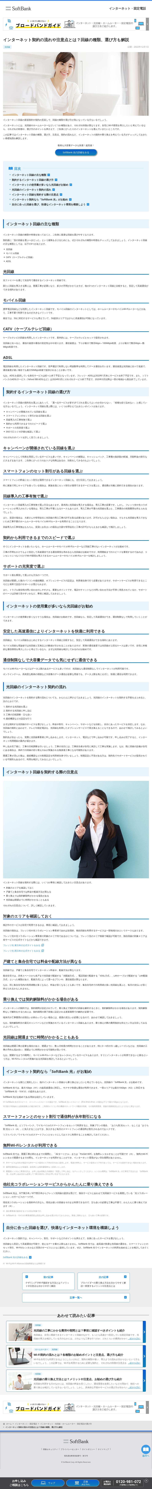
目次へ (145, 1451)
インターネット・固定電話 (127, 8)
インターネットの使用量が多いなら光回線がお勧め (40, 184)
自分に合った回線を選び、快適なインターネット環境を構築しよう (49, 204)
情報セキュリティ (50, 1449)
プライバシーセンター (70, 1449)
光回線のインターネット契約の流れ (31, 189)
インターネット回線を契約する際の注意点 (35, 194)
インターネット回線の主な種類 (29, 175)
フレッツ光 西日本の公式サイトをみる (21, 950)
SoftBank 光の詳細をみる (76, 152)
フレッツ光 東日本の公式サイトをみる (21, 945)
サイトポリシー (88, 1449)
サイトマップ (103, 1449)
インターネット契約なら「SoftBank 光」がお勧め (40, 199)
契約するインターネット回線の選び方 (33, 179)
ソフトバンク (18, 8)
